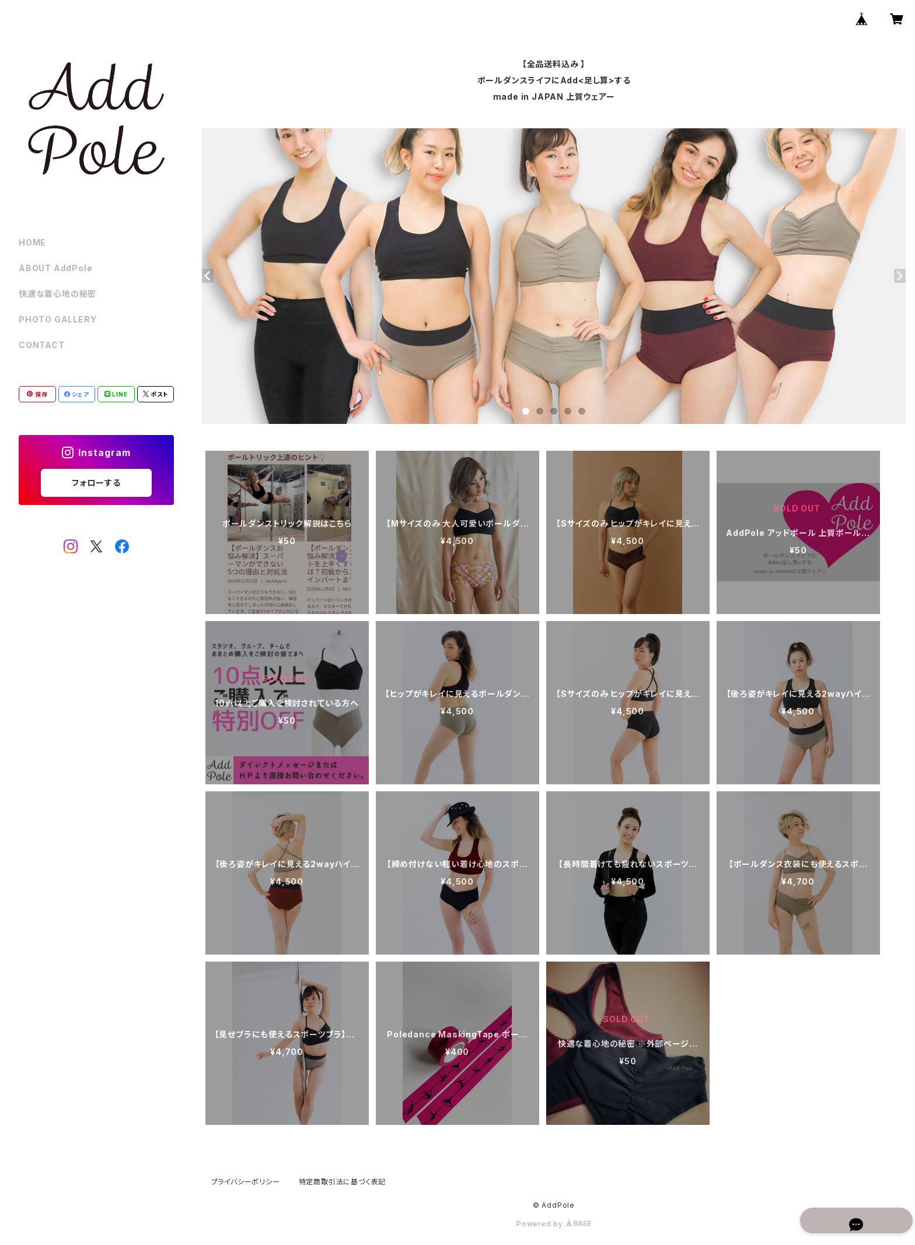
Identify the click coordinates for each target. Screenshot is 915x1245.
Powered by (553, 1223)
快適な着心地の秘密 (57, 294)
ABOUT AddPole (55, 268)
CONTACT (42, 345)
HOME (32, 242)
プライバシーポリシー (245, 1181)
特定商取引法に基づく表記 (342, 1181)
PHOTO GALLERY (57, 319)
